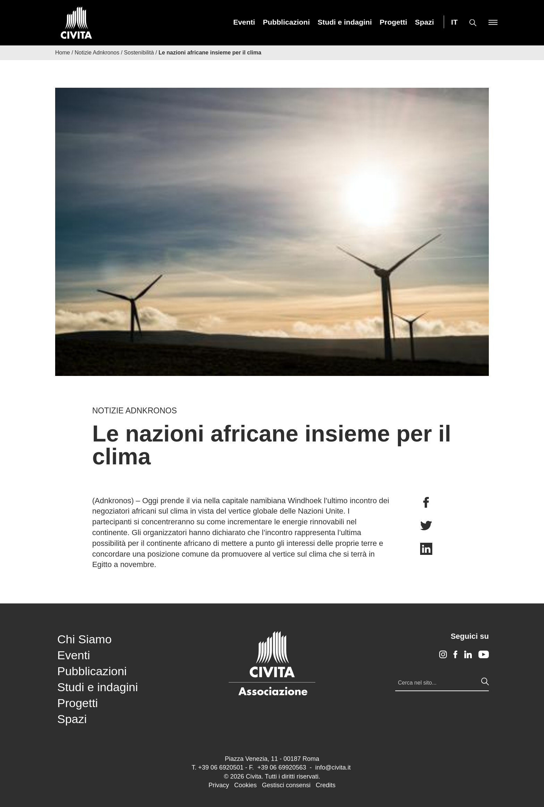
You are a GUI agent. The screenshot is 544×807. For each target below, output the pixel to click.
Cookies (245, 785)
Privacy (219, 785)
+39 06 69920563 (281, 767)
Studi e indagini (344, 22)
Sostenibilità (139, 52)
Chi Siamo (84, 639)
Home (62, 52)
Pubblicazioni (286, 22)
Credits (325, 785)
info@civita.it (332, 767)
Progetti (393, 22)
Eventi (244, 22)
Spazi (424, 22)
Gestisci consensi (286, 785)
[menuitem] (244, 22)
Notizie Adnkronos (97, 52)
